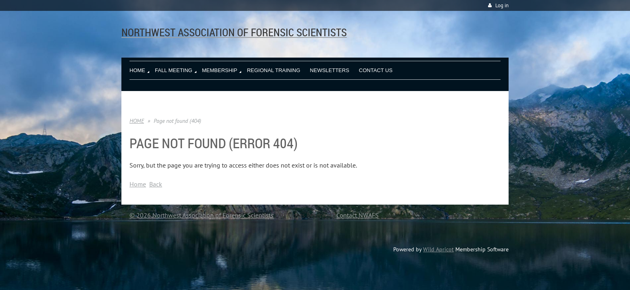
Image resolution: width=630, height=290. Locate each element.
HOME (136, 120)
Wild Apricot (438, 249)
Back (155, 184)
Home (137, 184)
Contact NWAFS (357, 215)
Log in (502, 5)
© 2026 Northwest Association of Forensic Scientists (201, 215)
